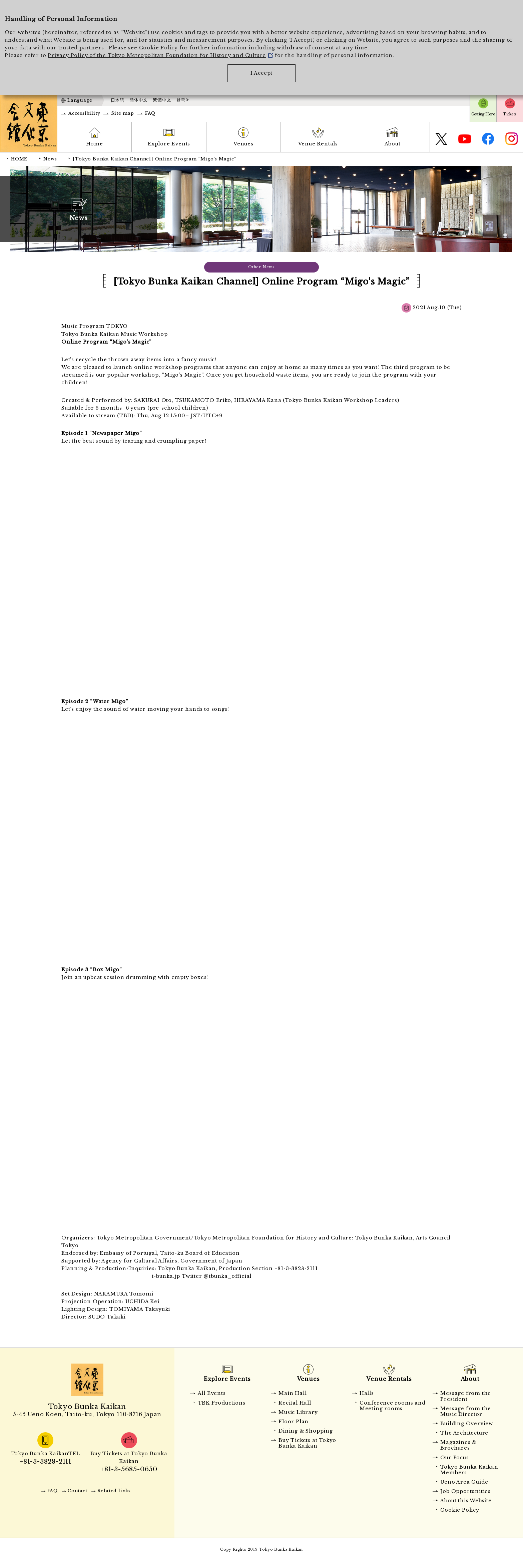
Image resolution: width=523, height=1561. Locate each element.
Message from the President (465, 1396)
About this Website (465, 1501)
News (50, 158)
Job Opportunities (465, 1491)
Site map (122, 113)
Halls (367, 1393)
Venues (243, 144)
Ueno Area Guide (464, 1482)
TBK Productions (221, 1403)
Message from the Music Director (465, 1411)
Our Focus (454, 1458)
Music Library (298, 1412)
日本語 (117, 100)
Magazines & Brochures (458, 1445)
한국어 (183, 100)
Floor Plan (294, 1422)
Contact (77, 1490)
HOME (19, 158)
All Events (212, 1393)
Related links (114, 1490)
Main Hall (293, 1393)
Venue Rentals (318, 144)
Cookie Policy (158, 48)
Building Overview (466, 1424)
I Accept (261, 73)
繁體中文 (162, 100)
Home (94, 144)
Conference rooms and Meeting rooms (393, 1406)
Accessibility (84, 113)
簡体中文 (138, 100)
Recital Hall (295, 1403)
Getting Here (483, 114)
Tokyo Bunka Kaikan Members (469, 1470)
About (393, 144)
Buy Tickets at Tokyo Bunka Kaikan (307, 1443)
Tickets (509, 114)
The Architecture (464, 1433)
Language (79, 100)
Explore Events (169, 144)
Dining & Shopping (306, 1431)
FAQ (150, 113)
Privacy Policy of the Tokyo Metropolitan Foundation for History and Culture (160, 55)
